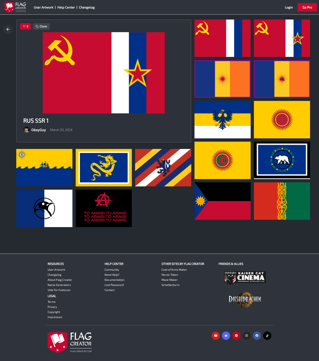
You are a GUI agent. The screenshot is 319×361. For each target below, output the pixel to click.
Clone (41, 26)
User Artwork (43, 7)
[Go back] (8, 29)
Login (289, 7)
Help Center (66, 7)
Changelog (87, 7)
